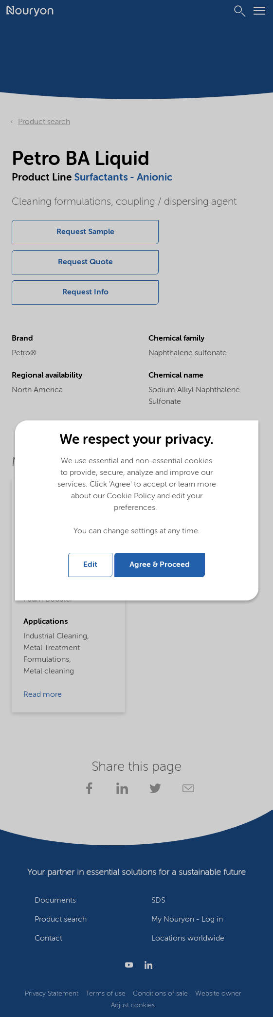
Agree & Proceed (159, 565)
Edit (90, 565)
